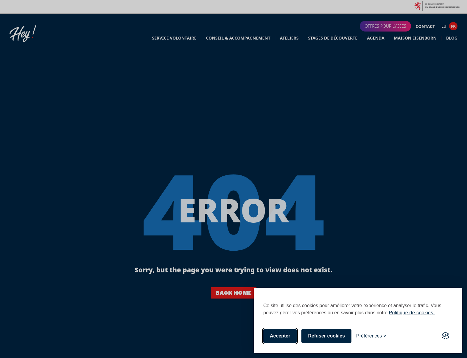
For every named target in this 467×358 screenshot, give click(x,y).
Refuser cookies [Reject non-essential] (326, 335)
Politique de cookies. (412, 312)
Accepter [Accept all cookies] (280, 335)
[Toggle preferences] (371, 336)
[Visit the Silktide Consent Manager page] (445, 336)
